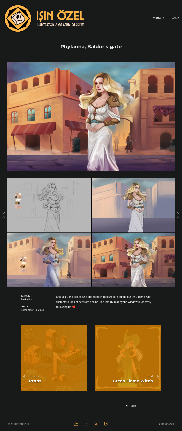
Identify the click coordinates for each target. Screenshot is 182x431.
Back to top (166, 423)
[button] (130, 406)
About (175, 18)
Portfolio (158, 18)
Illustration (27, 299)
